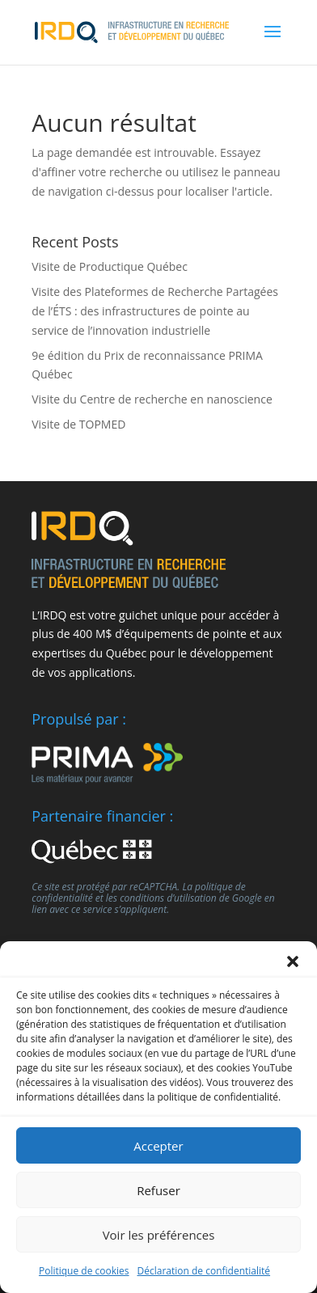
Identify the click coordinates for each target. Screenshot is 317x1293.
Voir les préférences (159, 1235)
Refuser (158, 1190)
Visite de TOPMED (78, 424)
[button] (293, 961)
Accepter (158, 1146)
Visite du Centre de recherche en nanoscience (152, 399)
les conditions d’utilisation (161, 898)
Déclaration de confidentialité (204, 1271)
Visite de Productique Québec (110, 266)
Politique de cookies (84, 1271)
